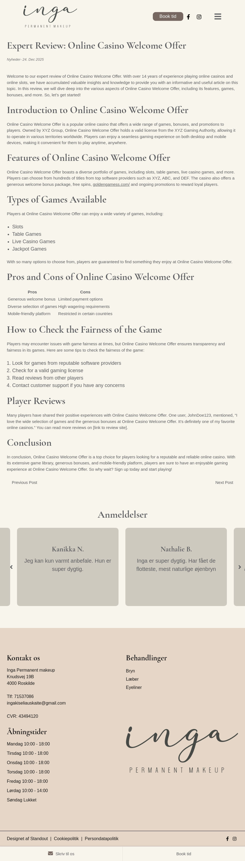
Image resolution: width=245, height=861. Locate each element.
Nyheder (13, 59)
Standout (39, 838)
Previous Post (24, 482)
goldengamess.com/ (111, 184)
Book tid (167, 16)
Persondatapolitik (102, 838)
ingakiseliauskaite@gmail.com (36, 703)
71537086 (24, 696)
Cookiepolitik (66, 838)
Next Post (224, 482)
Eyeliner (134, 687)
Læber (132, 679)
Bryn (130, 671)
